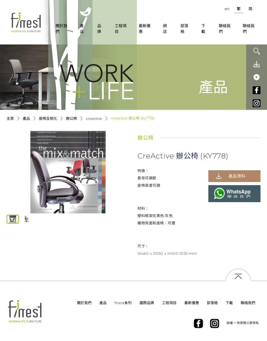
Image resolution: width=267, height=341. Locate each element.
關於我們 (61, 28)
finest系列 (123, 302)
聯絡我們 (224, 28)
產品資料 (237, 176)
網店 (165, 28)
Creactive (94, 118)
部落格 (184, 28)
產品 (82, 28)
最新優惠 (144, 28)
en (226, 8)
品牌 (99, 28)
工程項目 (120, 28)
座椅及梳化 (48, 118)
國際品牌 (146, 302)
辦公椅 (71, 118)
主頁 (10, 118)
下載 (203, 28)
